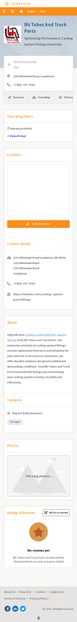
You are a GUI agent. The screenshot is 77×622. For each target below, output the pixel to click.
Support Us (57, 591)
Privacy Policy (38, 598)
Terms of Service (15, 598)
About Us (9, 591)
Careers (41, 591)
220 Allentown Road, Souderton (33, 76)
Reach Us (25, 591)
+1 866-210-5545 (24, 84)
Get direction (38, 224)
